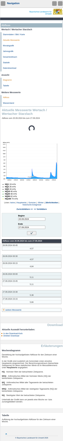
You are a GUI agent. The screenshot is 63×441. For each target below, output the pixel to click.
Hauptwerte (21, 203)
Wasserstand (8, 103)
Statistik (6, 63)
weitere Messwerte (13, 310)
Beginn (21, 216)
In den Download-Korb (12, 333)
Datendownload (9, 68)
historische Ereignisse (32, 205)
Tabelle (6, 86)
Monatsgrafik (8, 46)
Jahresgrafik (8, 51)
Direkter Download (11, 336)
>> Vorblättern (40, 209)
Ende (20, 224)
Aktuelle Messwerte (11, 40)
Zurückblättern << (25, 209)
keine (12, 203)
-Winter (40, 203)
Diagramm (7, 80)
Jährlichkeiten (51, 203)
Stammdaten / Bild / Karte (14, 34)
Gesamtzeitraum (10, 57)
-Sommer (32, 203)
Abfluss (6, 97)
